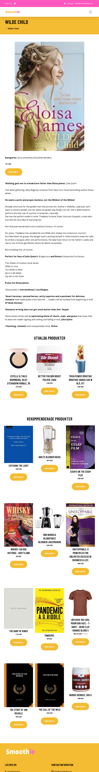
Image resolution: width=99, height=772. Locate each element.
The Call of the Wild (49, 709)
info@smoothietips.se (84, 3)
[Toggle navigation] (90, 11)
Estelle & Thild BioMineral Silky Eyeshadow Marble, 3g (18, 380)
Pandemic (49, 635)
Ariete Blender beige (50, 457)
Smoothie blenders (42, 157)
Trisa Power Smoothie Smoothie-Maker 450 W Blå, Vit (80, 380)
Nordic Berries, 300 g (80, 695)
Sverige (70, 3)
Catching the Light (19, 465)
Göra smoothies (25, 157)
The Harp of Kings (18, 631)
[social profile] (15, 3)
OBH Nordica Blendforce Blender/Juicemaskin (49, 538)
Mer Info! (14, 172)
